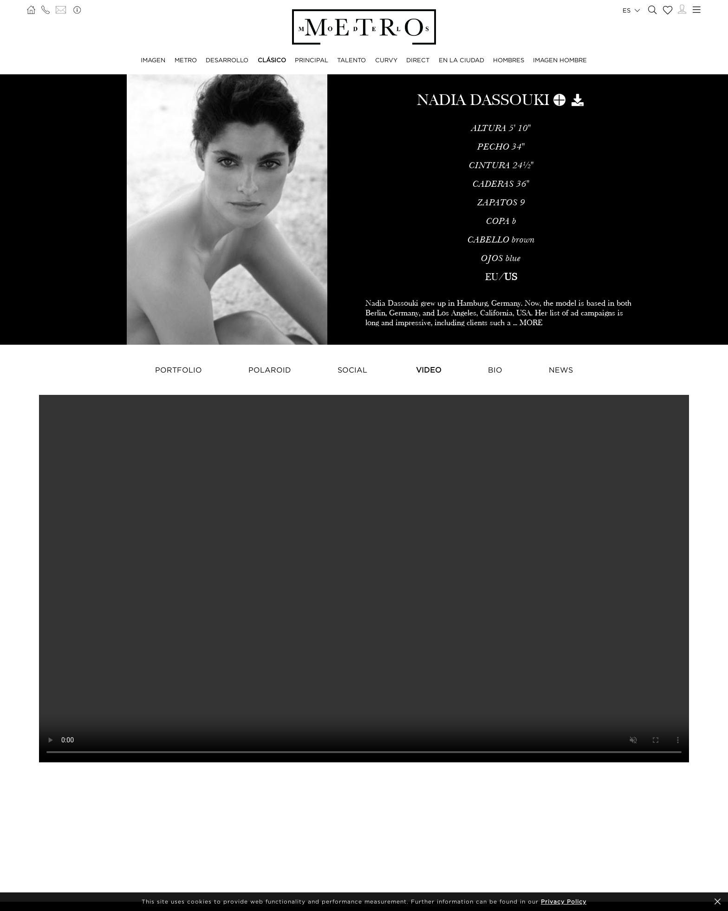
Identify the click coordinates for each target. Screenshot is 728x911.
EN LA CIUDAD (461, 60)
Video (429, 370)
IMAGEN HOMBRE (560, 60)
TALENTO (351, 60)
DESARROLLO (227, 60)
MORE (531, 323)
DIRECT (417, 60)
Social (352, 370)
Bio (495, 370)
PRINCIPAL (311, 60)
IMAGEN (153, 60)
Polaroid (269, 370)
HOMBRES (508, 60)
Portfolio (178, 370)
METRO (186, 60)
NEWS (561, 370)
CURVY (386, 60)
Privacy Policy (563, 901)
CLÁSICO (272, 60)
